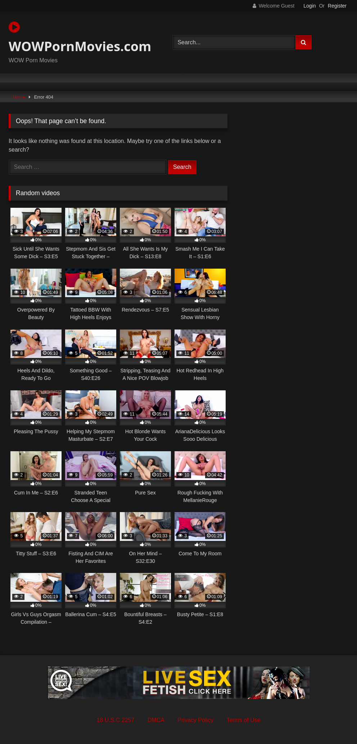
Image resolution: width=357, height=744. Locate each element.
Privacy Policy (195, 720)
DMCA (156, 720)
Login (309, 6)
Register (337, 6)
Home (19, 97)
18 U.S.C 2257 (115, 720)
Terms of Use (243, 720)
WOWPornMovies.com (80, 38)
